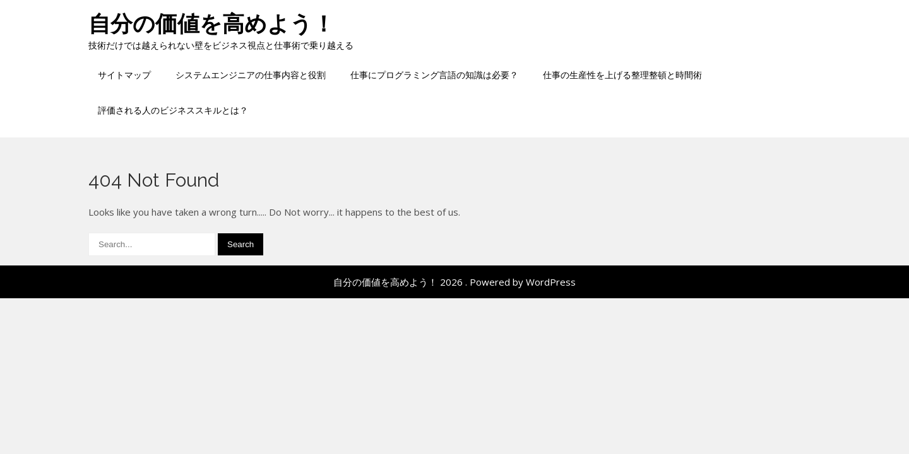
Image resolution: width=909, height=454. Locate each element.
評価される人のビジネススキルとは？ (173, 110)
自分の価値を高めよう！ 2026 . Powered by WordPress (454, 282)
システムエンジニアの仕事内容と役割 (250, 75)
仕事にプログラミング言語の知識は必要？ (434, 75)
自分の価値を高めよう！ (211, 24)
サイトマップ (124, 75)
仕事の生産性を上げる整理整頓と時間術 (622, 75)
